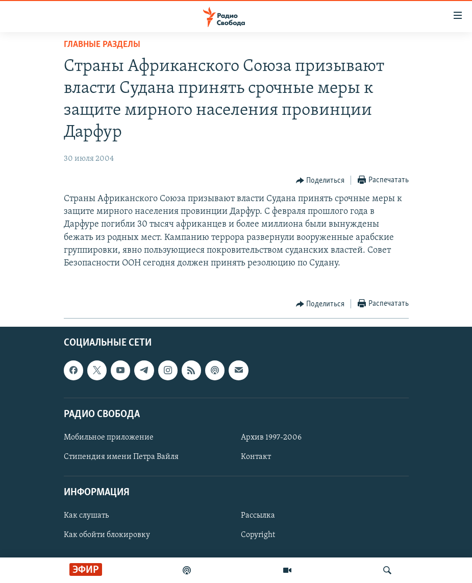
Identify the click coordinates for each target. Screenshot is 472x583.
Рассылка (258, 516)
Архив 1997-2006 (271, 437)
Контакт (256, 457)
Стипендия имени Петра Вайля (121, 457)
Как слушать (86, 516)
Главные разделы (102, 45)
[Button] (320, 180)
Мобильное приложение (109, 437)
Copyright (258, 535)
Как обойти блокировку (107, 535)
